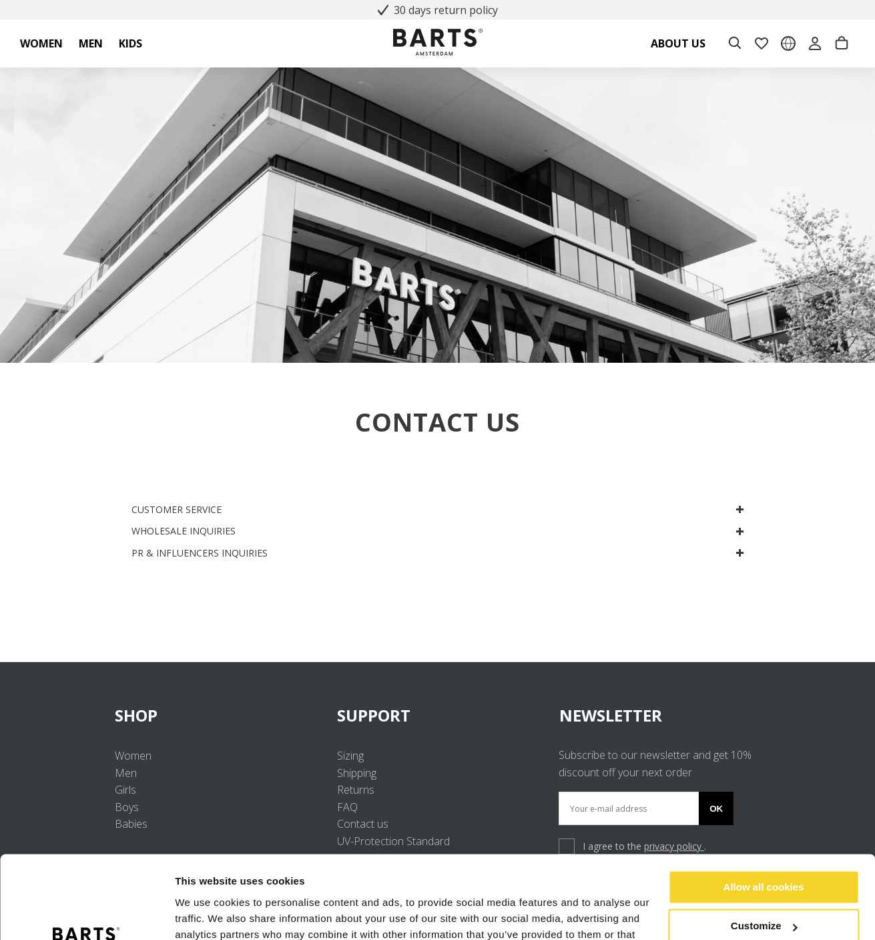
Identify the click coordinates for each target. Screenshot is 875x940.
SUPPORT (437, 715)
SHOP (215, 715)
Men (126, 773)
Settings (195, 913)
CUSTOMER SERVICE (437, 509)
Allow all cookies (763, 813)
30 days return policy (438, 10)
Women (133, 755)
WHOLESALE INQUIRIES (437, 530)
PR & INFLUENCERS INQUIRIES (437, 552)
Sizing (350, 755)
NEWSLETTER (610, 715)
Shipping (356, 773)
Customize (764, 852)
